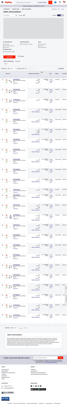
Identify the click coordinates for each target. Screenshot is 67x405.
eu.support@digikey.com (7, 388)
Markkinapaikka (4, 371)
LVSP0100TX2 (16, 189)
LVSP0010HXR (16, 149)
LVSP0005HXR (16, 179)
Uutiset (2, 379)
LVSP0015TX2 (16, 205)
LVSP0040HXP (16, 195)
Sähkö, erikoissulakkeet (26, 9)
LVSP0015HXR (16, 159)
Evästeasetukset (57, 403)
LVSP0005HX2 (16, 139)
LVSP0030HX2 (16, 234)
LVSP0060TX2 (16, 305)
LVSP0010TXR (16, 274)
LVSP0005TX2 (16, 215)
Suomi (10, 403)
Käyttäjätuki (33, 369)
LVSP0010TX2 (16, 224)
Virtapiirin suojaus (15, 9)
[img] (8, 2)
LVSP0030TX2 (16, 99)
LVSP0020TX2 (16, 79)
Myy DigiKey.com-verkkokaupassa (8, 372)
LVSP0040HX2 (16, 254)
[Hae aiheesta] (9, 15)
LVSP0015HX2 (16, 119)
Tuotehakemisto (6, 9)
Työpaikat (3, 374)
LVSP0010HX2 (16, 109)
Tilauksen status (34, 371)
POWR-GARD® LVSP (51, 81)
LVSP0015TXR (16, 89)
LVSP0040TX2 (16, 315)
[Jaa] (62, 9)
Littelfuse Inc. (15, 83)
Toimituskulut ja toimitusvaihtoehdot (38, 372)
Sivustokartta (4, 375)
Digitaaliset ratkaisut (5, 377)
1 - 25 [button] (8, 68)
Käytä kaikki (9, 57)
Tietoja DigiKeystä (5, 369)
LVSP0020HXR (16, 169)
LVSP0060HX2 (16, 244)
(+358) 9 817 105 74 (6, 386)
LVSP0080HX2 (16, 294)
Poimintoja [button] (23, 68)
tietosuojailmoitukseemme (51, 362)
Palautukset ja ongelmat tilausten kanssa (39, 374)
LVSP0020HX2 (16, 129)
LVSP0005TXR (16, 264)
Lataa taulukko (61, 68)
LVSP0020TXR (16, 284)
